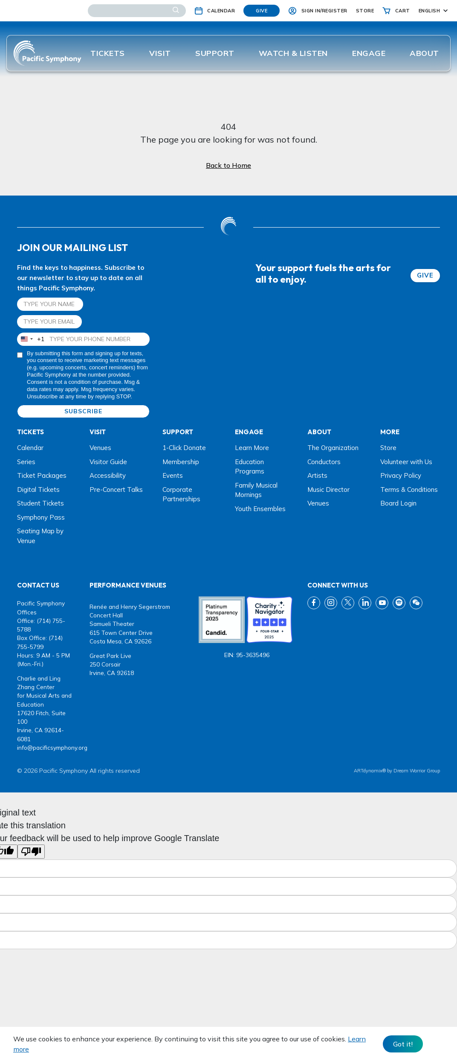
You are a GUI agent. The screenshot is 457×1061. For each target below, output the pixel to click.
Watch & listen (293, 53)
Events (172, 475)
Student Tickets (40, 503)
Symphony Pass (41, 517)
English (429, 11)
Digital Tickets (38, 489)
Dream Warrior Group (416, 771)
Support (214, 53)
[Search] (137, 10)
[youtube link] (382, 602)
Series (26, 462)
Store (388, 448)
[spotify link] (399, 602)
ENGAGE (368, 53)
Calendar (30, 448)
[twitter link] (347, 602)
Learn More (252, 448)
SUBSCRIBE (83, 411)
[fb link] (313, 602)
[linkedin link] (365, 602)
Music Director (328, 489)
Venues (100, 448)
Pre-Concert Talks (116, 489)
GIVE (425, 275)
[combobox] (30, 339)
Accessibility (108, 475)
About (424, 53)
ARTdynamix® (370, 771)
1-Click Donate (184, 448)
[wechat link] (416, 602)
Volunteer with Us (406, 462)
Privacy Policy (400, 475)
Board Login (398, 503)
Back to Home (228, 165)
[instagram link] (330, 602)
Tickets (107, 53)
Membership (180, 462)
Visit (160, 53)
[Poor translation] (31, 852)
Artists (317, 475)
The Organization (333, 448)
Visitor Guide (108, 462)
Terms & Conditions (409, 489)
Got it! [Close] (403, 1044)
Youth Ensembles (260, 509)
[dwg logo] (228, 227)
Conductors (324, 462)
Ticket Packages (42, 475)
